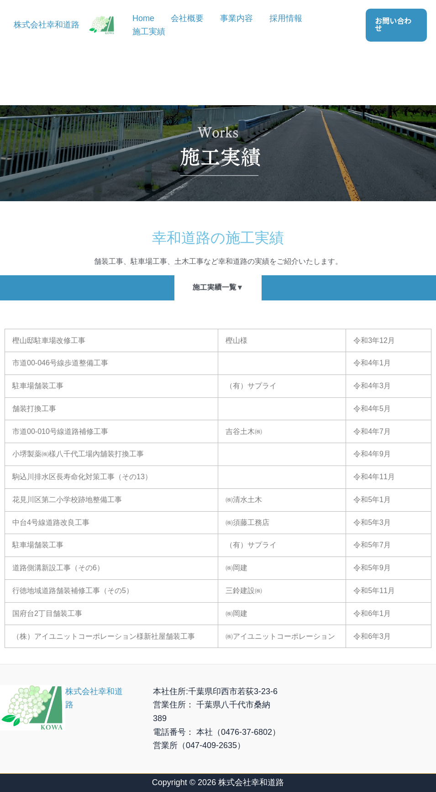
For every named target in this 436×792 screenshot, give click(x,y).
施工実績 (148, 31)
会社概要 (187, 18)
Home (143, 18)
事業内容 (236, 18)
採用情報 (285, 18)
